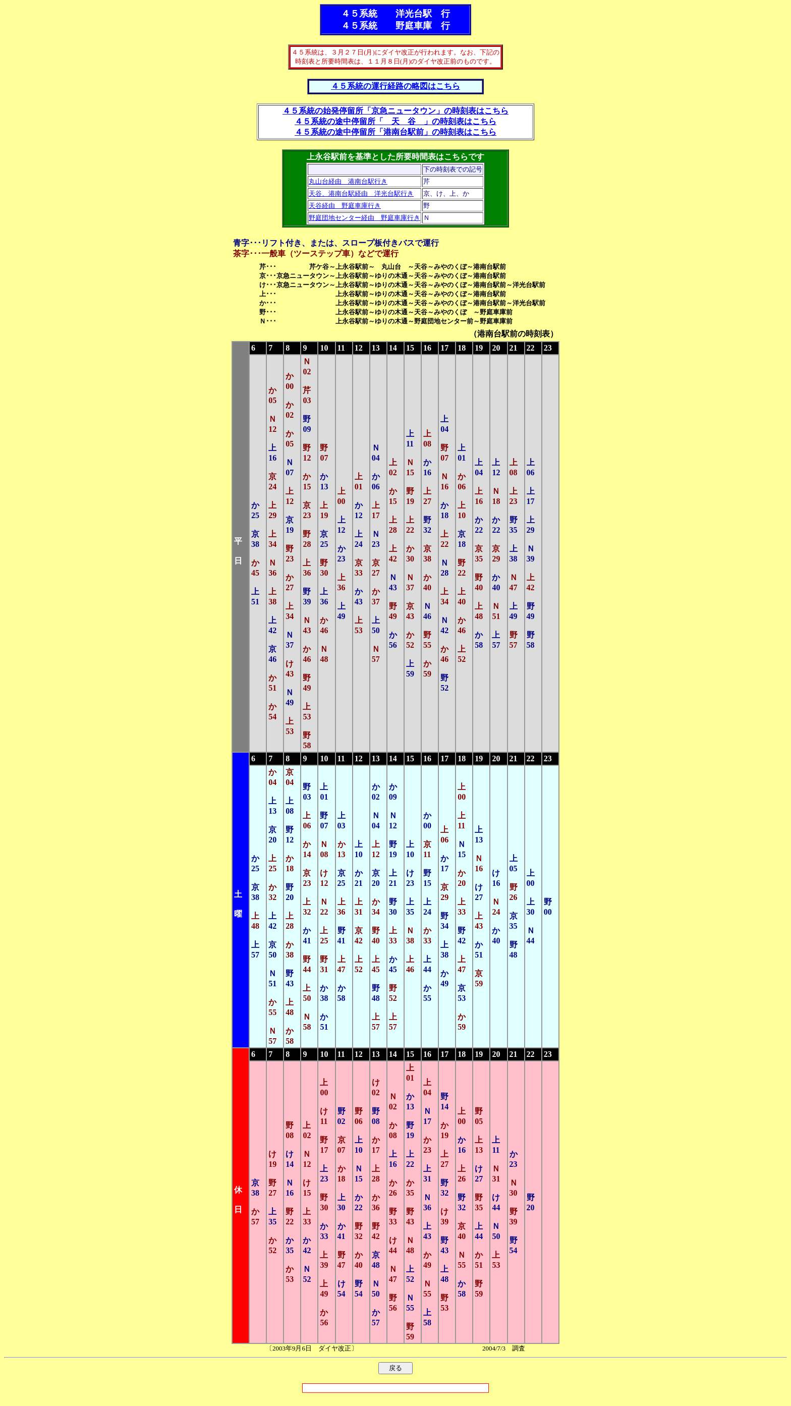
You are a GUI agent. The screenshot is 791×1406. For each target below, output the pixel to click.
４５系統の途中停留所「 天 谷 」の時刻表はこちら (395, 121)
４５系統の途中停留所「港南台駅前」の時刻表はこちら (395, 132)
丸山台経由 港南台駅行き (348, 181)
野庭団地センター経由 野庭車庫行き (364, 217)
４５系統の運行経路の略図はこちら (395, 86)
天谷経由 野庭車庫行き (345, 205)
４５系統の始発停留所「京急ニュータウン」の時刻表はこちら (395, 110)
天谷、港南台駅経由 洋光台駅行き (361, 193)
